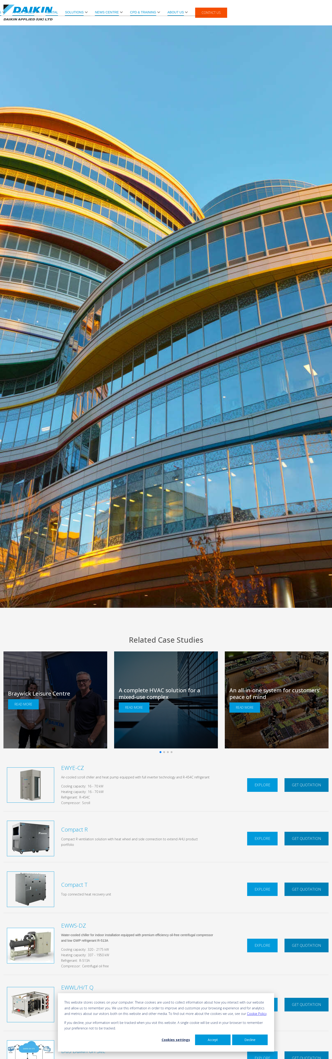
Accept (213, 1040)
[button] (160, 752)
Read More (23, 704)
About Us (277, 12)
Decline (249, 1040)
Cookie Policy (257, 1013)
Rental (153, 12)
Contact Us (312, 12)
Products (93, 12)
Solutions (175, 12)
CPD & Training (244, 12)
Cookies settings (176, 1040)
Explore (262, 784)
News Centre (208, 12)
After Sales (125, 12)
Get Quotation (306, 784)
